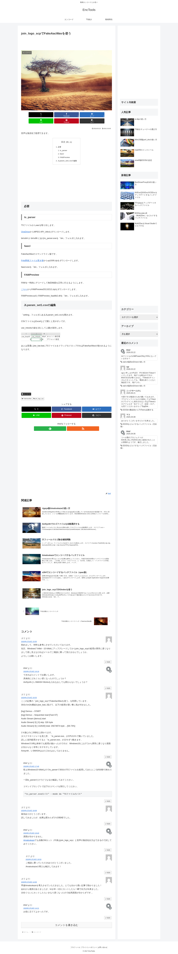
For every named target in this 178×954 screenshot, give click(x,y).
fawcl (61, 148)
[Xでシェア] (28, 114)
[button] (104, 114)
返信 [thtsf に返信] (107, 688)
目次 (63, 136)
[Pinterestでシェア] (89, 114)
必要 (59, 141)
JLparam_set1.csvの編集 (67, 155)
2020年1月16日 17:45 (31, 766)
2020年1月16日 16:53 (29, 697)
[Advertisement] (66, 42)
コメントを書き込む (66, 924)
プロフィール (74, 947)
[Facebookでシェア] (43, 114)
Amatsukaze (29, 840)
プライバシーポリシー (89, 947)
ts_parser (63, 144)
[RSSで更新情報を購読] (69, 423)
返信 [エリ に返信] (107, 662)
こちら (24, 284)
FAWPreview (64, 152)
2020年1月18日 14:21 (31, 908)
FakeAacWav (27, 393)
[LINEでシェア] (74, 114)
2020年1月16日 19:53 (33, 859)
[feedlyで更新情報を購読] (64, 423)
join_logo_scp (38, 393)
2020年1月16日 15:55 (29, 641)
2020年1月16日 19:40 (31, 833)
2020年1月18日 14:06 (29, 882)
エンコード (26, 389)
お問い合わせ (104, 947)
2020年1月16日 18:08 (29, 810)
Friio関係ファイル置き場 (32, 255)
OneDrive (25, 227)
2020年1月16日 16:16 (31, 671)
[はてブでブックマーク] (59, 114)
